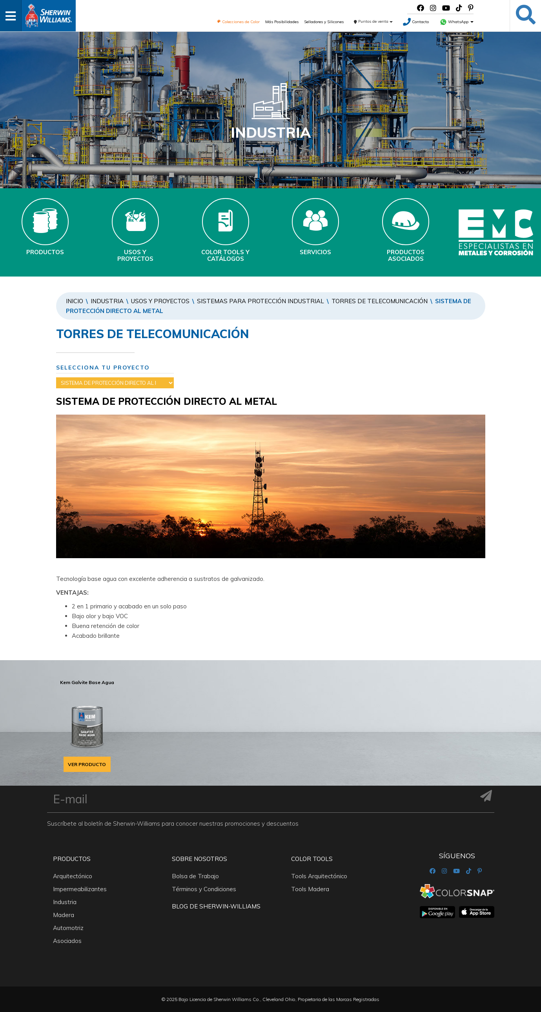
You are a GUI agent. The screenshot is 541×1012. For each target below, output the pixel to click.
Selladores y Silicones (324, 21)
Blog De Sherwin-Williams (216, 906)
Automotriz (68, 928)
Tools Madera (310, 889)
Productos (72, 859)
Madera (63, 915)
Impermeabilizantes (80, 889)
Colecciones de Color (238, 21)
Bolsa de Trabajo (195, 876)
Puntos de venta (373, 21)
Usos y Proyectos (160, 301)
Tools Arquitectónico (319, 876)
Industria (107, 301)
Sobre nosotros (199, 859)
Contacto (416, 21)
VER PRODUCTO (87, 764)
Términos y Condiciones (204, 889)
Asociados (67, 941)
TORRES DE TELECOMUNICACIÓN (380, 301)
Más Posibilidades (282, 21)
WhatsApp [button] (457, 21)
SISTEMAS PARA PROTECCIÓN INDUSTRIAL (260, 301)
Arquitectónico (72, 876)
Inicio (74, 301)
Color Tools (312, 859)
